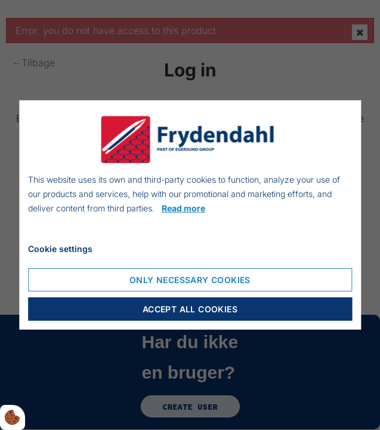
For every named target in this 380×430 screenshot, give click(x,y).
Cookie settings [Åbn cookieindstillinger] (60, 249)
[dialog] (190, 215)
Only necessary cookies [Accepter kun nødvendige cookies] (190, 280)
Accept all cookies (190, 309)
